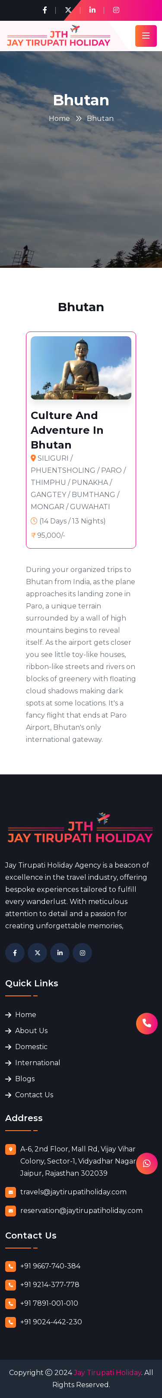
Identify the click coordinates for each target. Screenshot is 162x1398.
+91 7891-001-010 (49, 1303)
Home (59, 118)
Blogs (25, 1079)
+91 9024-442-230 (51, 1322)
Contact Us (34, 1095)
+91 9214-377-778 (49, 1285)
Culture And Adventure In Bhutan (67, 430)
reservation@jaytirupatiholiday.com (81, 1210)
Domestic (31, 1047)
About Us (31, 1031)
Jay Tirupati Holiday (107, 1373)
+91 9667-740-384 (50, 1266)
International (37, 1063)
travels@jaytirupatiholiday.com (73, 1192)
